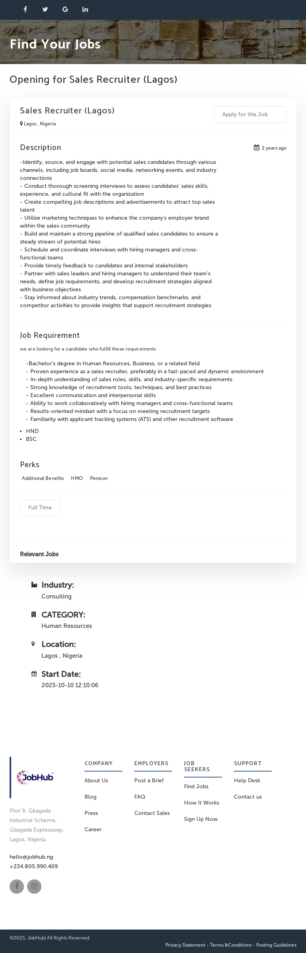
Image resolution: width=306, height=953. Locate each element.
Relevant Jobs (39, 554)
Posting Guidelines (276, 945)
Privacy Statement (185, 945)
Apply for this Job (250, 114)
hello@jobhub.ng (31, 857)
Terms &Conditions (230, 945)
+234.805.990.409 (34, 866)
